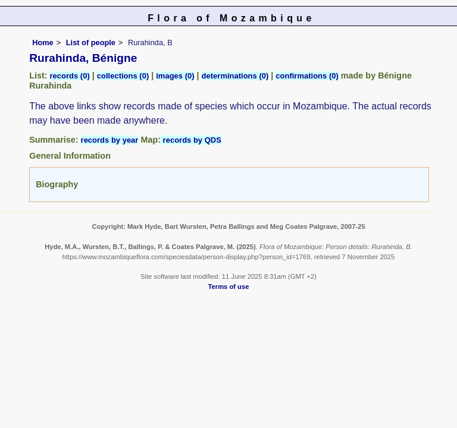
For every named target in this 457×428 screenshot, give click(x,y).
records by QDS (191, 140)
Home (43, 42)
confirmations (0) (307, 75)
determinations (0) (235, 75)
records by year (110, 140)
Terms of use (228, 286)
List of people (90, 42)
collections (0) (123, 75)
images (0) (175, 75)
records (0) (70, 75)
